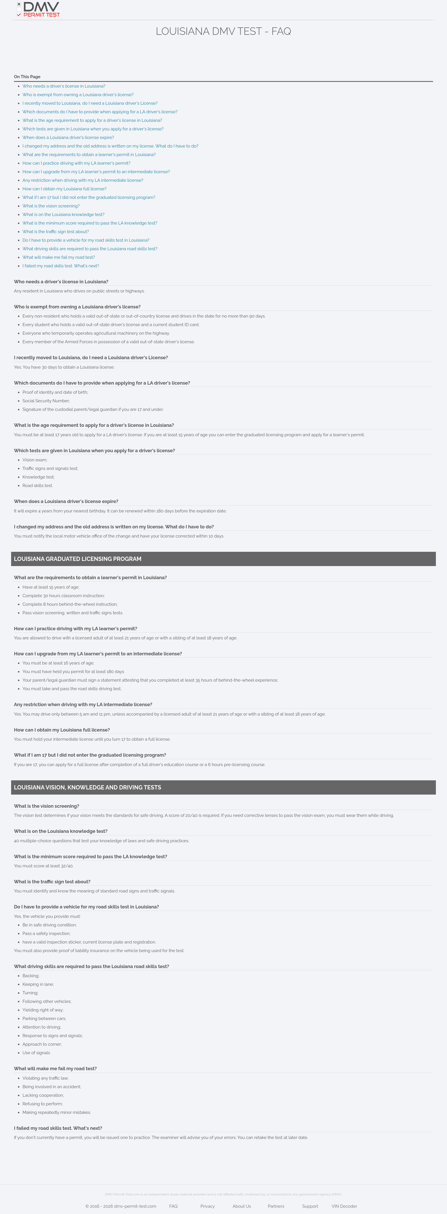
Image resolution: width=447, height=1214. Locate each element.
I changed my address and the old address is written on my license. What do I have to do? (110, 146)
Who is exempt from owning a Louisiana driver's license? (78, 94)
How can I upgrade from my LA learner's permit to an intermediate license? (96, 171)
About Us (242, 1206)
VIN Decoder (344, 1206)
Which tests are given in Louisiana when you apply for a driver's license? (93, 129)
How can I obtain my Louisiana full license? (65, 188)
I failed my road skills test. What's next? (61, 265)
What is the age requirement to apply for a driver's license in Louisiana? (92, 120)
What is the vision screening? (51, 206)
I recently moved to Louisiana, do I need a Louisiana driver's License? (90, 103)
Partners (276, 1206)
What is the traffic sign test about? (56, 231)
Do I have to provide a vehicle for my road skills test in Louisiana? (86, 240)
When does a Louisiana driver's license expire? (68, 137)
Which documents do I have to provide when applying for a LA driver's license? (100, 111)
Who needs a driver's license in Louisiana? (64, 86)
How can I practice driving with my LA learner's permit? (76, 163)
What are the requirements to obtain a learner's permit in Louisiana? (89, 154)
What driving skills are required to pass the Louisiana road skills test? (90, 248)
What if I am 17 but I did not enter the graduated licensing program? (89, 197)
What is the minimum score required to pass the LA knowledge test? (90, 223)
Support (310, 1206)
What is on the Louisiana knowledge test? (64, 214)
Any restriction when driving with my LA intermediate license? (83, 180)
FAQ (173, 1206)
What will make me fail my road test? (59, 257)
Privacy (207, 1206)
